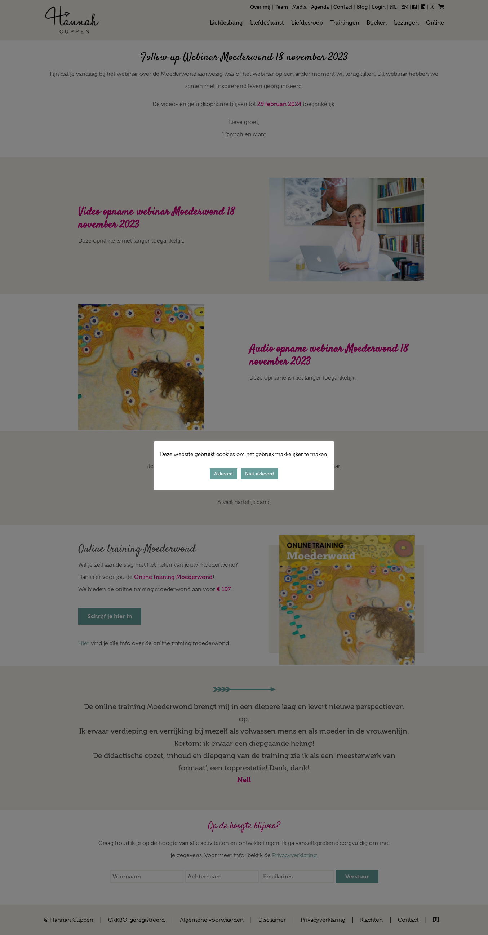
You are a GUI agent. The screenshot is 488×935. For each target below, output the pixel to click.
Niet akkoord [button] (259, 474)
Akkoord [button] (223, 474)
